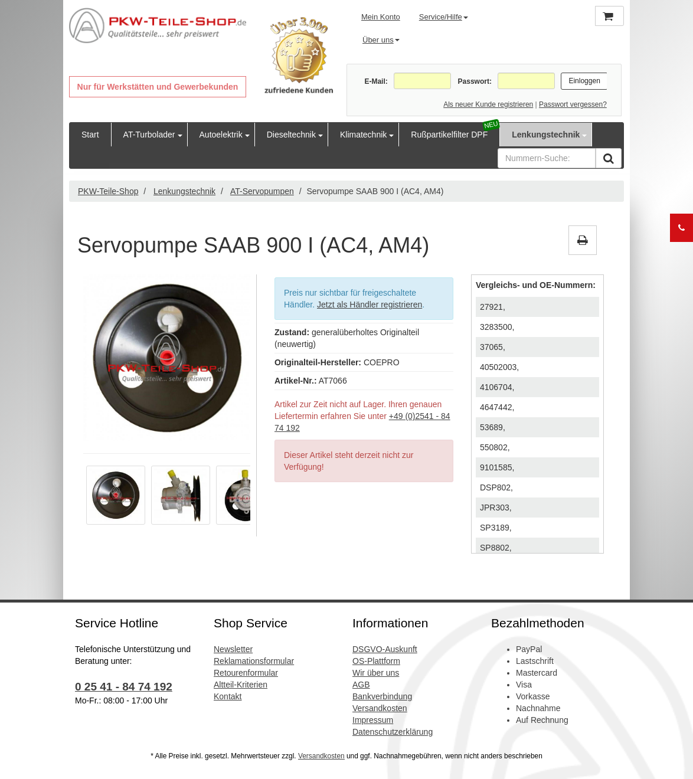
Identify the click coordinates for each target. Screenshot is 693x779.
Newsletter (233, 649)
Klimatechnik (363, 134)
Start (90, 134)
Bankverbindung (382, 696)
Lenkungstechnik (546, 134)
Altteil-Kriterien (240, 684)
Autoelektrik (221, 134)
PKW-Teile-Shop (108, 191)
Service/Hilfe (443, 16)
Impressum (372, 720)
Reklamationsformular (254, 661)
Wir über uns (375, 672)
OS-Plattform (376, 661)
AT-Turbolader (149, 134)
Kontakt (227, 696)
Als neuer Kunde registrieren (488, 104)
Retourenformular (246, 672)
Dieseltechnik (291, 134)
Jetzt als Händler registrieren (369, 304)
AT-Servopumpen (262, 191)
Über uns (381, 39)
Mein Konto (380, 16)
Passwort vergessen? (573, 104)
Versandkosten (379, 708)
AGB (361, 684)
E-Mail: (375, 81)
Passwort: (475, 81)
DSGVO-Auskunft (384, 649)
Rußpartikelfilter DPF (449, 134)
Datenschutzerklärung (392, 732)
